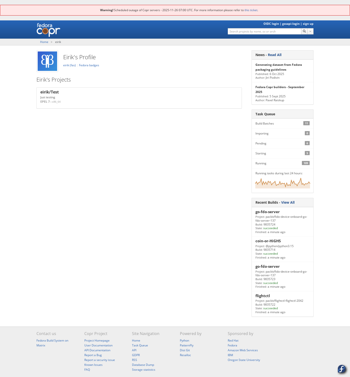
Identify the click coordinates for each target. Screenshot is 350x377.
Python (184, 340)
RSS (134, 360)
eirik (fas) (70, 65)
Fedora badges (89, 65)
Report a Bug (93, 355)
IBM (230, 355)
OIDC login (271, 24)
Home (44, 42)
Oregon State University (244, 360)
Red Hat (233, 340)
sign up (308, 24)
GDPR (136, 355)
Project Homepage (97, 340)
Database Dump (143, 365)
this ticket (251, 10)
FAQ (87, 370)
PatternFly (186, 345)
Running (282, 163)
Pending (282, 143)
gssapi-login (291, 24)
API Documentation (97, 350)
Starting (282, 153)
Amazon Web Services (243, 350)
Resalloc (185, 355)
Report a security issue (99, 360)
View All (288, 202)
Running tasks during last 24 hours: (282, 182)
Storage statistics (143, 370)
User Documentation (98, 345)
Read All (274, 54)
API (134, 350)
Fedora (232, 345)
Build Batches (282, 123)
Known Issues (93, 365)
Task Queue (140, 345)
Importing (282, 133)
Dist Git (185, 350)
